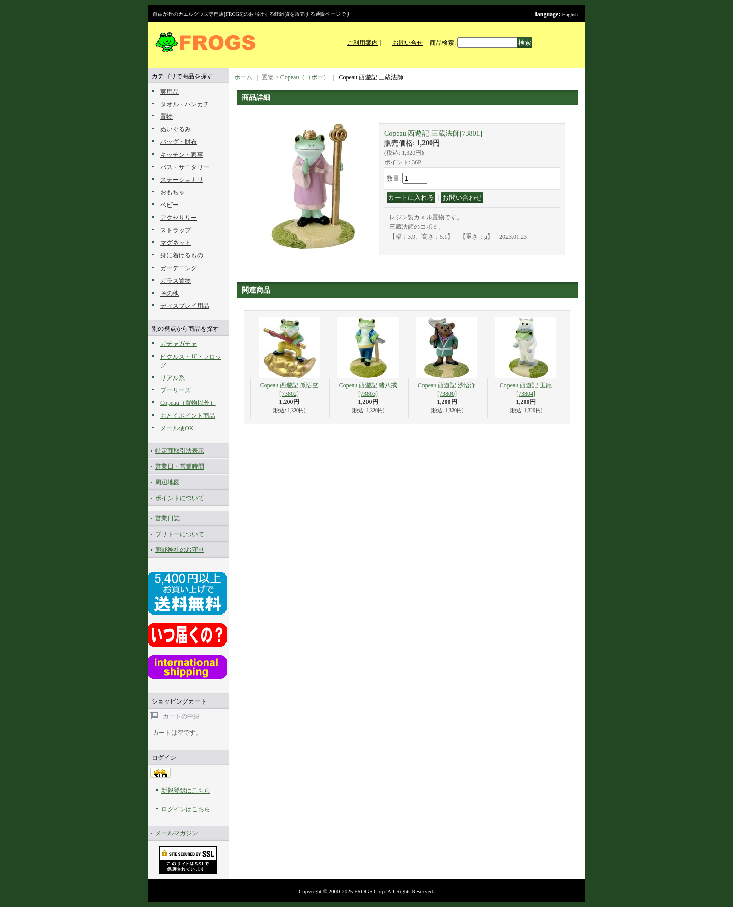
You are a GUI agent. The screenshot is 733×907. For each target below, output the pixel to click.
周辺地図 (167, 482)
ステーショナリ (181, 179)
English (570, 14)
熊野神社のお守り (179, 549)
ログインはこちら (185, 809)
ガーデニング (178, 268)
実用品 (169, 91)
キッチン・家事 (181, 154)
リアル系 (172, 378)
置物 (166, 116)
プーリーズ (175, 390)
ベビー (169, 205)
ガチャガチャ (178, 343)
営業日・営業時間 (179, 466)
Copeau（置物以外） (188, 402)
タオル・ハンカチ (184, 104)
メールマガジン (176, 833)
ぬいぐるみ (175, 129)
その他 (169, 293)
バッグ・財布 (178, 141)
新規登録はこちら (185, 790)
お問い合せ (407, 42)
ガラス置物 (175, 280)
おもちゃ (172, 192)
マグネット (175, 242)
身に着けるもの (181, 255)
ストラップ (175, 230)
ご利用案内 (362, 42)
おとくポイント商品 (187, 415)
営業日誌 (167, 518)
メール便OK (176, 428)
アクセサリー (178, 217)
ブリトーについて (179, 534)
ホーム (243, 77)
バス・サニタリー (184, 167)
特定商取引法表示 (179, 450)
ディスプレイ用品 (184, 305)
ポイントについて (179, 498)
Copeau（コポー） (305, 77)
